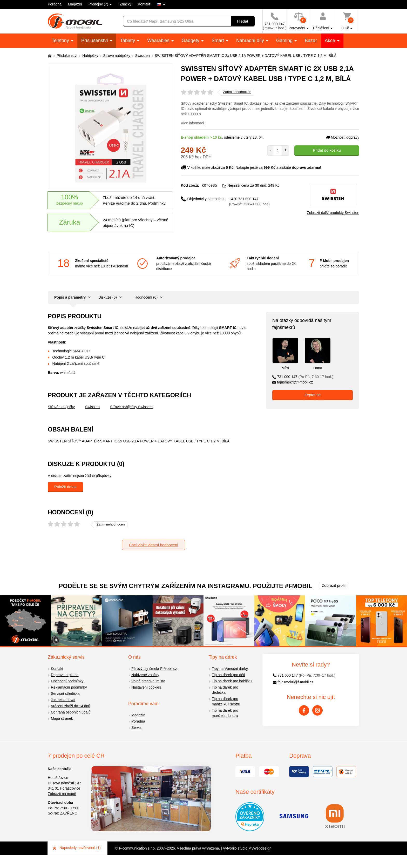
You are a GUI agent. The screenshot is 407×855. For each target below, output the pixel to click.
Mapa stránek (62, 718)
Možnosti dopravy (342, 137)
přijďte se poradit (333, 266)
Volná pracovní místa (148, 681)
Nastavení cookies (146, 687)
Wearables (159, 40)
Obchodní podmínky (67, 681)
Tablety (128, 40)
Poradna (55, 4)
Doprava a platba (65, 675)
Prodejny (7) (98, 4)
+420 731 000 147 (249, 201)
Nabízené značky (145, 675)
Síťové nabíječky (116, 55)
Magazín (75, 4)
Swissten (142, 55)
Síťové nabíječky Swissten (131, 407)
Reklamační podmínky (69, 687)
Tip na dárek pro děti (228, 675)
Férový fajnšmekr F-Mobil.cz (154, 669)
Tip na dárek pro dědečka (225, 690)
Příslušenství (95, 40)
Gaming (285, 40)
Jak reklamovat (63, 700)
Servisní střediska (65, 693)
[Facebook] (304, 710)
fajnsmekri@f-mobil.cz (292, 382)
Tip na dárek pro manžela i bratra (225, 713)
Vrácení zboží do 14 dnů (70, 706)
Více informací (192, 123)
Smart (218, 40)
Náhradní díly (250, 40)
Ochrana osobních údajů (71, 712)
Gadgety (191, 40)
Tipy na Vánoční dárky (230, 669)
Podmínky (156, 203)
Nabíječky (90, 55)
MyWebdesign (259, 848)
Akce (330, 40)
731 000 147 (302, 377)
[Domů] (49, 55)
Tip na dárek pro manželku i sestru (226, 701)
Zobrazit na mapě (62, 794)
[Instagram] (317, 710)
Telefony (61, 40)
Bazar (311, 40)
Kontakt (144, 4)
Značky (125, 4)
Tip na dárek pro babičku (232, 681)
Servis (136, 727)
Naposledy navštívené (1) (77, 848)
